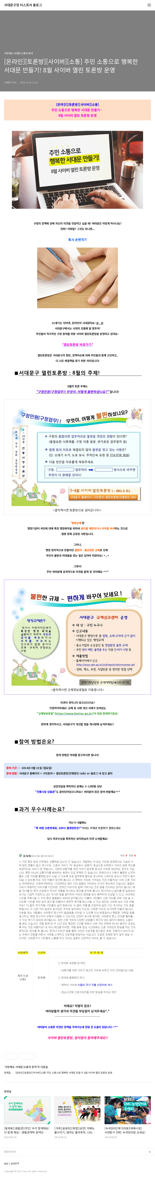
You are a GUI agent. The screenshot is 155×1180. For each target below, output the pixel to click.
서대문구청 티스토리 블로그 (23, 5)
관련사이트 (10, 1152)
